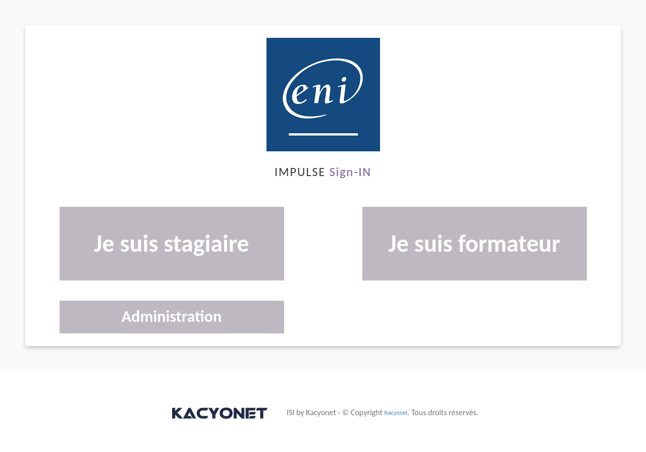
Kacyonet (395, 413)
